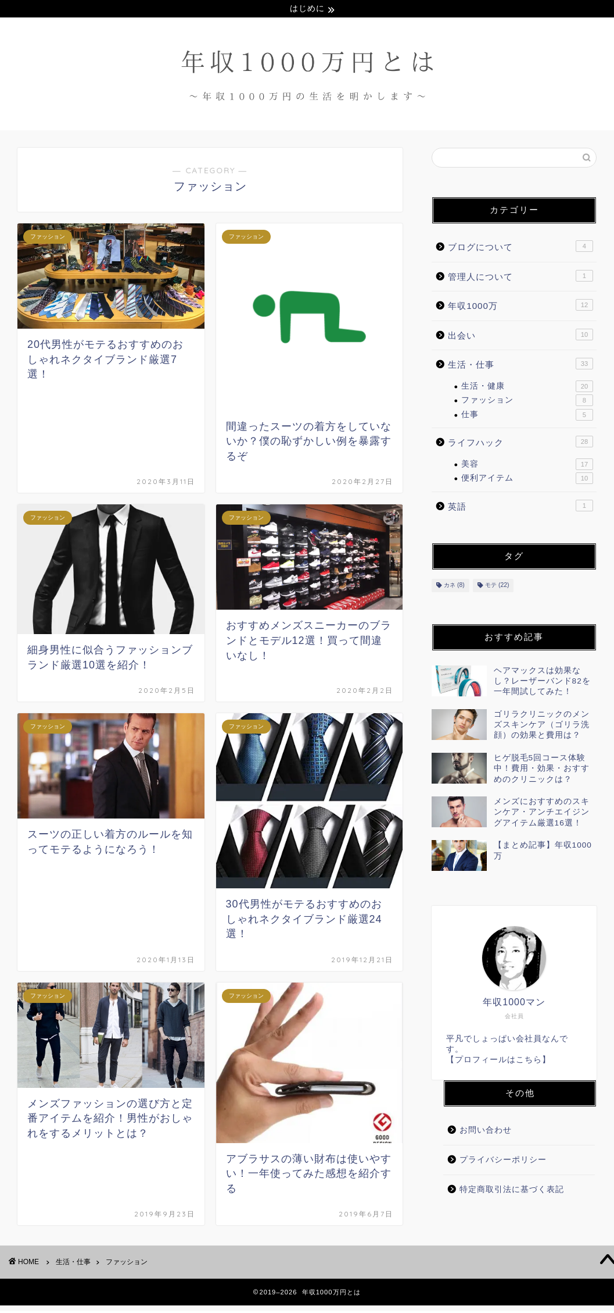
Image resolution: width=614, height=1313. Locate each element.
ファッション (527, 402)
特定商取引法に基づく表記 (511, 1190)
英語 (520, 507)
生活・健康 (527, 388)
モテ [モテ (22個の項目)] (497, 586)
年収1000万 (520, 306)
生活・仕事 (520, 365)
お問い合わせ (485, 1131)
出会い (520, 335)
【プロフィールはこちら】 (498, 1061)
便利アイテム (527, 480)
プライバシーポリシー (503, 1161)
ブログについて (520, 248)
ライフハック (520, 443)
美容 (527, 465)
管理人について (520, 277)
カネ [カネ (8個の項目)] (454, 586)
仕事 (527, 416)
